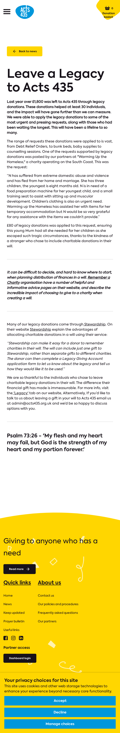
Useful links (11, 630)
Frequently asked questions (58, 613)
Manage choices (60, 723)
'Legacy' (20, 393)
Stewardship (94, 324)
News (7, 604)
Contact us (46, 595)
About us (49, 582)
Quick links (17, 582)
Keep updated (14, 613)
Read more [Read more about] (19, 569)
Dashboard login (20, 658)
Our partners (47, 621)
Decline (60, 712)
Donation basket (108, 12)
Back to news (24, 51)
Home (8, 595)
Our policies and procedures (58, 604)
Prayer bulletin (14, 621)
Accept (60, 700)
